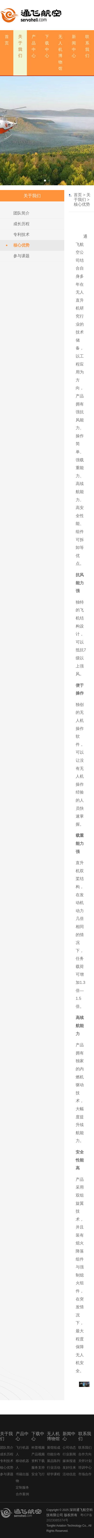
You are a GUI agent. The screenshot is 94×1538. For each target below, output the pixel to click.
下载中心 (47, 46)
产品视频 (38, 1454)
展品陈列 (53, 1461)
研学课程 (53, 1474)
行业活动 (53, 1467)
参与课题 (21, 256)
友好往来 (69, 1467)
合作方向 (85, 1454)
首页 (78, 195)
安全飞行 (38, 1474)
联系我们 (87, 46)
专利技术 (21, 234)
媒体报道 (69, 1461)
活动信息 (69, 1474)
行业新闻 (69, 1454)
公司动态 (69, 1447)
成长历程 (21, 224)
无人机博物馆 (60, 52)
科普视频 (38, 1447)
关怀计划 (85, 1461)
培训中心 (85, 1467)
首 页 (7, 39)
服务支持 (38, 1467)
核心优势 (21, 245)
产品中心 (34, 46)
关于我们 (20, 46)
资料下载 (38, 1461)
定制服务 (22, 1487)
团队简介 (21, 213)
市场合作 (85, 1474)
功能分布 (53, 1454)
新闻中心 (74, 46)
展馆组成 (53, 1447)
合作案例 (22, 1494)
